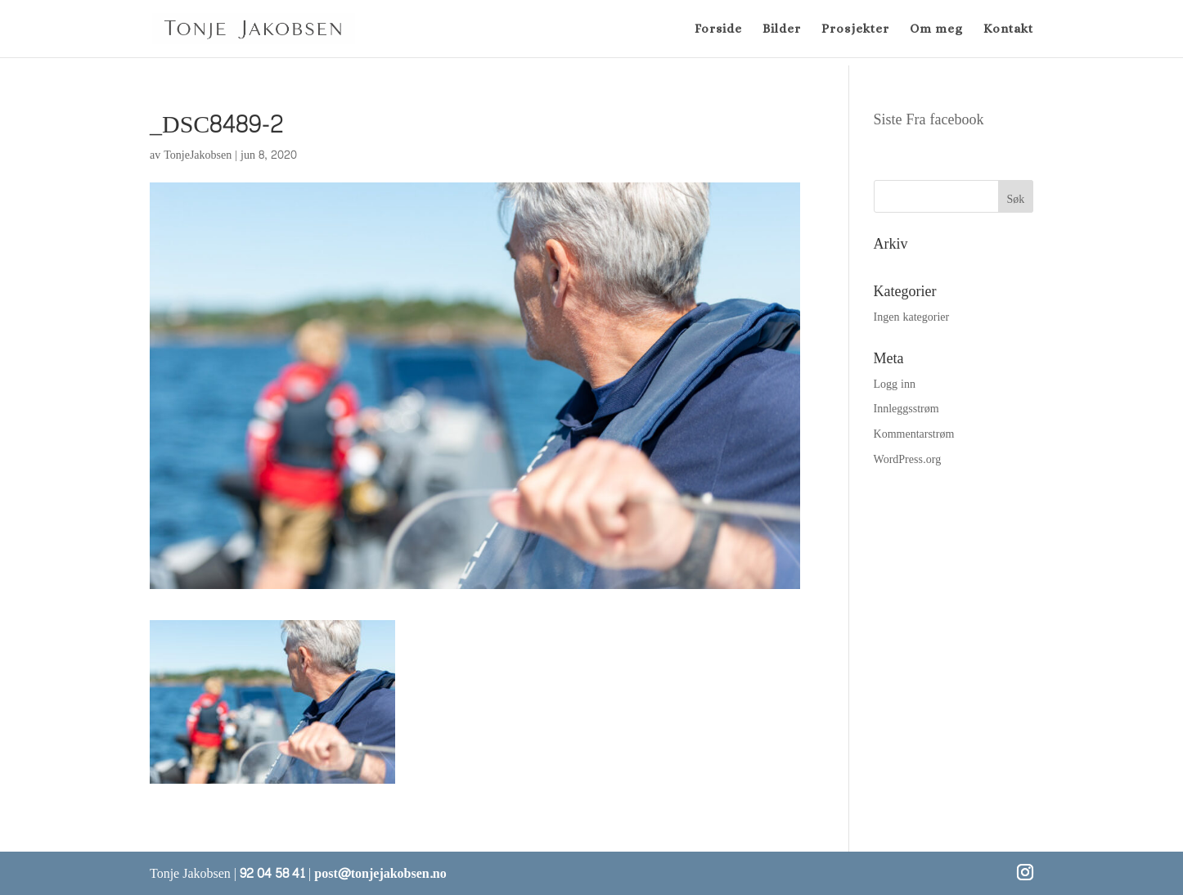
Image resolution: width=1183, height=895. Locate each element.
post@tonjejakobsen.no (380, 873)
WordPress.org (908, 459)
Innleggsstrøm (906, 408)
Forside (718, 29)
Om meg (936, 29)
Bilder (781, 29)
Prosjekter (855, 29)
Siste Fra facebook (929, 119)
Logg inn (894, 384)
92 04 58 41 (272, 873)
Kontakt (1008, 29)
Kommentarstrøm (914, 434)
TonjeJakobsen (198, 155)
